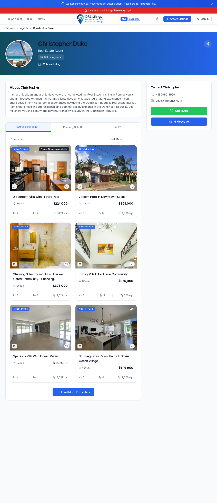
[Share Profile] (208, 44)
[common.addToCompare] (14, 186)
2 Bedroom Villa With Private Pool (36, 196)
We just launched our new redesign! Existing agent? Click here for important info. (111, 3)
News (41, 18)
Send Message (179, 121)
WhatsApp (179, 110)
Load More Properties (73, 392)
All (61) (118, 127)
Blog (30, 18)
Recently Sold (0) (73, 127)
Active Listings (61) (28, 126)
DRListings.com (51, 57)
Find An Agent (13, 18)
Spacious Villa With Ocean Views (35, 356)
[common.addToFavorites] (66, 186)
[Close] (212, 4)
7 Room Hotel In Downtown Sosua (102, 196)
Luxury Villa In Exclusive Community (103, 274)
